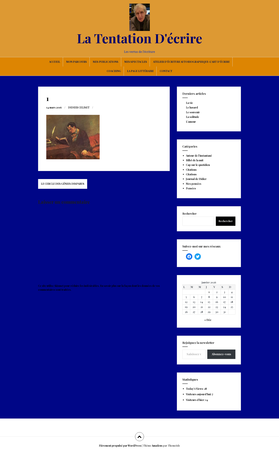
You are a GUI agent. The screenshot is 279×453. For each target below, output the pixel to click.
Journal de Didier (196, 179)
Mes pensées (193, 183)
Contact (166, 71)
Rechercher (189, 213)
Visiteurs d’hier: (195, 400)
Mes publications (105, 61)
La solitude (192, 117)
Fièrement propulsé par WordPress (120, 445)
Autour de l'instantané (199, 155)
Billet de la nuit (194, 160)
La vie (189, 103)
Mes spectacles (135, 61)
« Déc (207, 320)
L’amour (191, 121)
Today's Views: (195, 388)
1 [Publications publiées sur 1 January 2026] (209, 292)
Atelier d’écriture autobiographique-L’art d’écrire (191, 61)
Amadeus (157, 445)
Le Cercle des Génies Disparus (62, 183)
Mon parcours (76, 61)
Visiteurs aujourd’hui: (199, 394)
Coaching (114, 71)
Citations (191, 169)
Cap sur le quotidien (198, 165)
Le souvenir (193, 112)
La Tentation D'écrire (139, 37)
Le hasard (192, 107)
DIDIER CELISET (79, 107)
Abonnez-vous (221, 354)
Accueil (54, 61)
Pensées (191, 188)
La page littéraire (140, 71)
